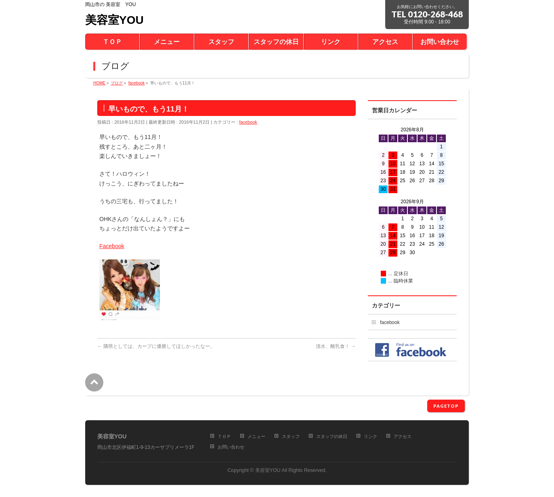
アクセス (402, 436)
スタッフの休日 (331, 436)
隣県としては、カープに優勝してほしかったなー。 (156, 346)
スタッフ (291, 436)
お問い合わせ (231, 446)
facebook (248, 122)
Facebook (111, 246)
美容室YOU (114, 20)
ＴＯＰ (224, 436)
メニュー (256, 436)
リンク (370, 436)
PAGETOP (446, 406)
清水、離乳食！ (336, 346)
